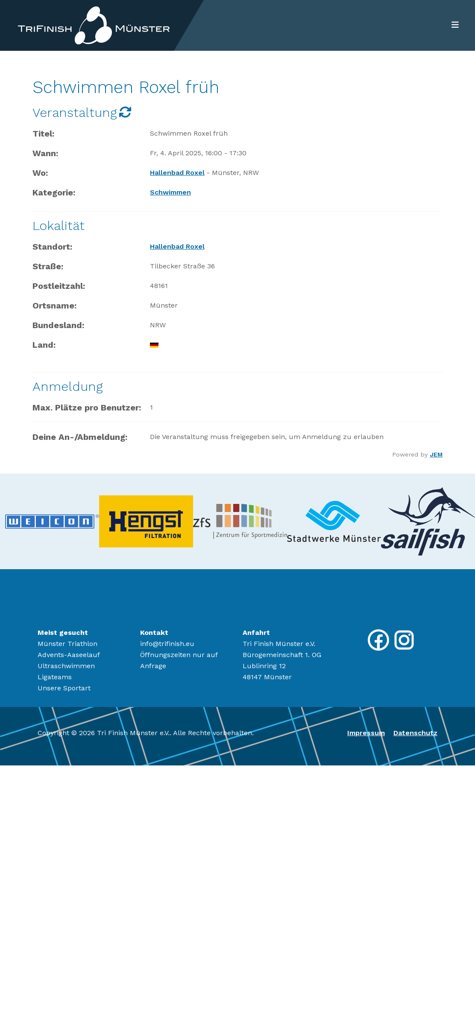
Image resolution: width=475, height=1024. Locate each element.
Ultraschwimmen (66, 666)
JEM (436, 454)
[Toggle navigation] (452, 25)
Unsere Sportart (64, 688)
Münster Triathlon (67, 644)
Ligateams (55, 677)
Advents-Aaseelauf (69, 655)
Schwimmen (170, 192)
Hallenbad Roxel (177, 173)
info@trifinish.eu (167, 644)
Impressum (366, 733)
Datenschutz (415, 733)
